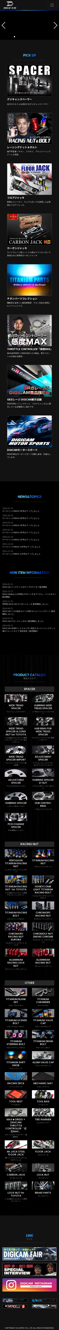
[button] (4, 25)
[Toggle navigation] (52, 5)
